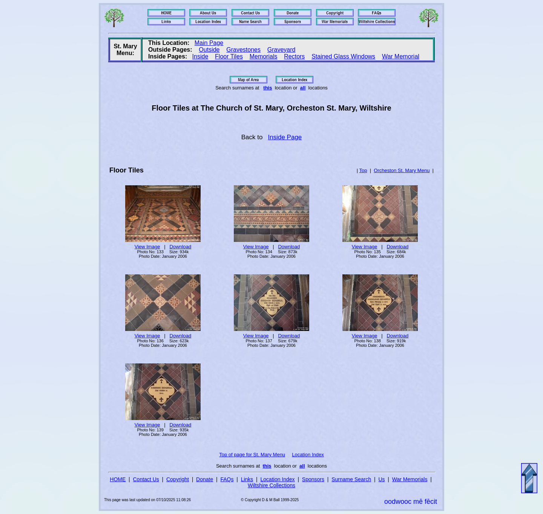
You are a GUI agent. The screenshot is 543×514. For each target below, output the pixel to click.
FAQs (226, 479)
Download (180, 246)
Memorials (264, 56)
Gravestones (243, 49)
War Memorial (400, 56)
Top (363, 170)
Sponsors (313, 479)
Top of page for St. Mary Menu (252, 454)
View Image (147, 246)
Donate (204, 479)
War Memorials (410, 479)
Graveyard (281, 49)
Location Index (308, 454)
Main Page (209, 43)
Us (381, 479)
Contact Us (146, 479)
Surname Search (351, 479)
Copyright (177, 479)
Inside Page (285, 137)
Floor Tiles (229, 56)
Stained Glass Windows (343, 56)
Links (247, 479)
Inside (200, 56)
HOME (118, 479)
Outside (209, 49)
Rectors (294, 56)
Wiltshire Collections (271, 485)
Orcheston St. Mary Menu (401, 170)
